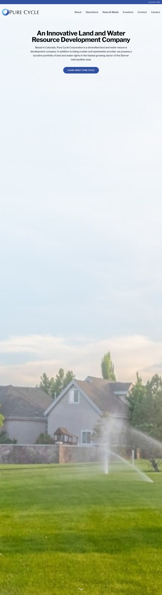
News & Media (111, 12)
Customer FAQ (154, 2)
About (77, 12)
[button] (81, 589)
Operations (92, 12)
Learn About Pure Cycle (81, 70)
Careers (155, 12)
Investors (128, 12)
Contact (142, 12)
